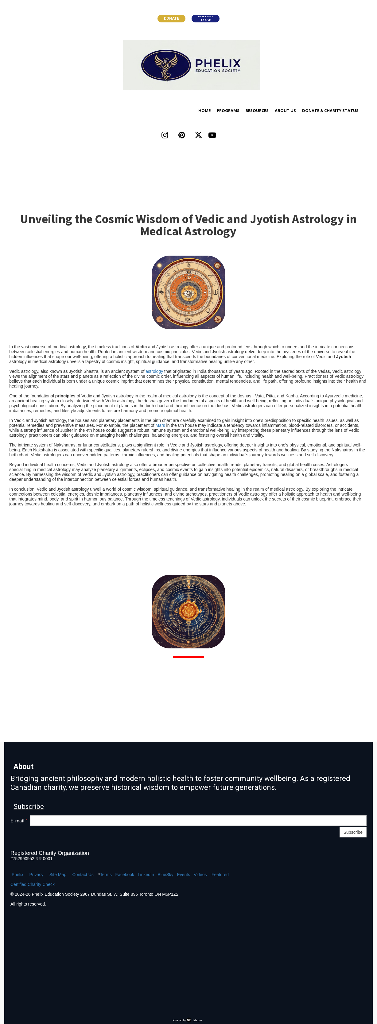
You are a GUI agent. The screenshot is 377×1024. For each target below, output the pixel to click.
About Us (285, 110)
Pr (31, 874)
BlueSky (165, 874)
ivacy (38, 874)
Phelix (17, 874)
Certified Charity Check (32, 884)
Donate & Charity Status (330, 110)
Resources (257, 110)
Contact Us (83, 874)
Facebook (124, 874)
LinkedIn (146, 874)
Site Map (57, 874)
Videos (200, 874)
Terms (106, 874)
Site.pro (197, 1020)
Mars (160, 425)
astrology (154, 371)
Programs (228, 110)
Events (183, 874)
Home (204, 110)
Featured (220, 874)
